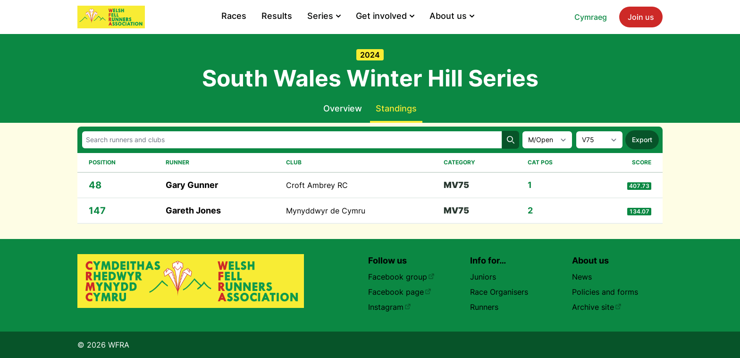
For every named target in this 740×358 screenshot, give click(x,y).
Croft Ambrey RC (317, 185)
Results (276, 16)
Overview (342, 108)
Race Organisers (499, 292)
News (582, 276)
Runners (484, 307)
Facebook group (401, 276)
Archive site (597, 307)
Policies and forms (605, 292)
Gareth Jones (193, 210)
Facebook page (399, 292)
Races (233, 16)
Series (324, 16)
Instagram (389, 307)
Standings (396, 108)
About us (451, 16)
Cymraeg (590, 17)
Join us (641, 17)
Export (642, 140)
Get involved (385, 16)
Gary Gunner (192, 185)
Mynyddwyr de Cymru (325, 210)
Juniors (483, 276)
